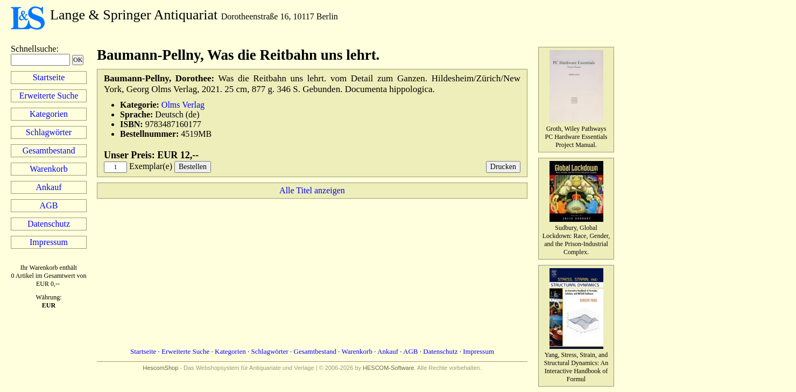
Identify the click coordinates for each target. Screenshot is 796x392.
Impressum (49, 242)
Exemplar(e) (150, 166)
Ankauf (49, 187)
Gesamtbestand (49, 150)
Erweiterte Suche (49, 95)
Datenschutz (48, 223)
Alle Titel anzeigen (312, 190)
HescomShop (160, 368)
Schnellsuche (33, 48)
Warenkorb (49, 168)
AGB (49, 205)
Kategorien (49, 113)
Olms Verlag (183, 104)
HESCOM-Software (388, 368)
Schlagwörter (49, 132)
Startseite (49, 77)
